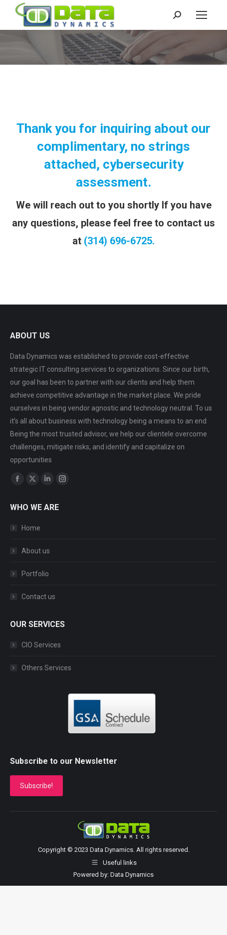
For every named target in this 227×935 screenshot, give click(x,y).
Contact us (38, 597)
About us (35, 551)
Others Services (46, 668)
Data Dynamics (111, 849)
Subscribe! (36, 786)
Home (30, 528)
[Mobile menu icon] (201, 14)
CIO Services (41, 645)
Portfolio (35, 574)
